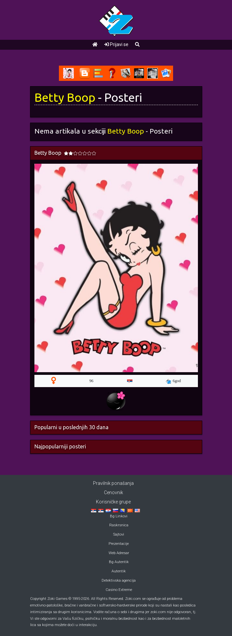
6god (173, 381)
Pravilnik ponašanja (113, 483)
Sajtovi (118, 534)
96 (91, 380)
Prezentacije (119, 544)
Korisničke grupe (113, 501)
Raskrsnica (118, 525)
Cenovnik (113, 492)
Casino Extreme (119, 590)
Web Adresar (119, 553)
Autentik (119, 571)
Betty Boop (64, 97)
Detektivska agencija (119, 580)
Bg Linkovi (118, 516)
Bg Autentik (119, 562)
